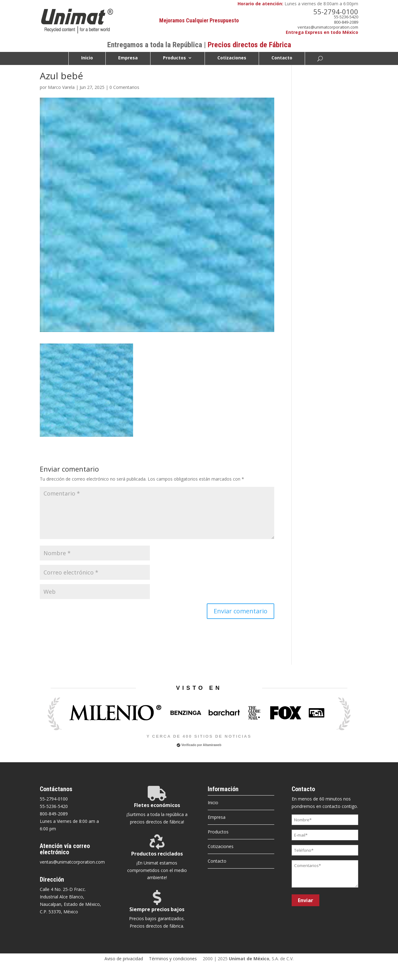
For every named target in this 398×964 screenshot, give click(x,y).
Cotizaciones (231, 58)
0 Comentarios (124, 87)
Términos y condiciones (173, 959)
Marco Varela (61, 87)
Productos (174, 58)
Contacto (281, 58)
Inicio (87, 58)
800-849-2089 (346, 22)
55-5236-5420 (346, 17)
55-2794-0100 (335, 11)
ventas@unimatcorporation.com (328, 27)
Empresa (128, 58)
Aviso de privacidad (123, 959)
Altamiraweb (212, 745)
